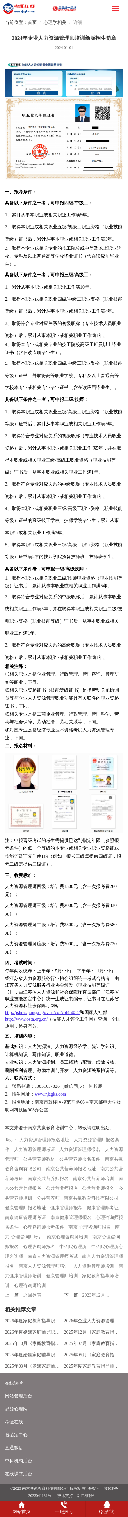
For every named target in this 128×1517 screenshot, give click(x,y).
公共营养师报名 (98, 1188)
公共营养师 (48, 1198)
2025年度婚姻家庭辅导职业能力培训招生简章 (33, 1354)
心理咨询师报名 (39, 1246)
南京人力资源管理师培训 (44, 1266)
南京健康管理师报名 (71, 1217)
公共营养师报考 (62, 1188)
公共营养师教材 (39, 1159)
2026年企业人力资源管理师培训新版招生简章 (92, 1320)
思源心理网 (16, 1409)
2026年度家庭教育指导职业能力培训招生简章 (33, 1320)
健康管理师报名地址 (25, 1207)
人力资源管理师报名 (79, 1149)
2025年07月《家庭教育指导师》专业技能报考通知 (92, 1343)
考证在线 (14, 1421)
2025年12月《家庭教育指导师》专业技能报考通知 (92, 1332)
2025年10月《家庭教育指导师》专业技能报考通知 (33, 1343)
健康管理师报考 (66, 1207)
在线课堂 (14, 1383)
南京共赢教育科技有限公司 (91, 1198)
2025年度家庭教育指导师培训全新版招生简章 (92, 1366)
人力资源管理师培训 (93, 1266)
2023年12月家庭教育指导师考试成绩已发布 (97, 1295)
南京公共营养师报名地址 (71, 1168)
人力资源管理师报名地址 (44, 1139)
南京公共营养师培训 (93, 1178)
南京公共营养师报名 (48, 1178)
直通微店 (14, 1447)
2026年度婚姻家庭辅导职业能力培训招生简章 (33, 1332)
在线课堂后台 (18, 1473)
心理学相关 (55, 22)
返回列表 (32, 1295)
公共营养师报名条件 (79, 1159)
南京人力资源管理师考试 (53, 1256)
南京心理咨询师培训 (67, 1237)
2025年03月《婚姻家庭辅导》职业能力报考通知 (33, 1366)
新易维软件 (86, 1495)
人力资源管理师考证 (34, 1149)
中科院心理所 (73, 1246)
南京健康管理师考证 (25, 1217)
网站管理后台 (18, 1396)
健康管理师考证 (103, 1207)
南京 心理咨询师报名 (89, 1227)
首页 (32, 22)
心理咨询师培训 (30, 1285)
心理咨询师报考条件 (43, 1227)
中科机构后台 (18, 1460)
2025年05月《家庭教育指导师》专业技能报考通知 (92, 1354)
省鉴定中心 (16, 1434)
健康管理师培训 (62, 1275)
